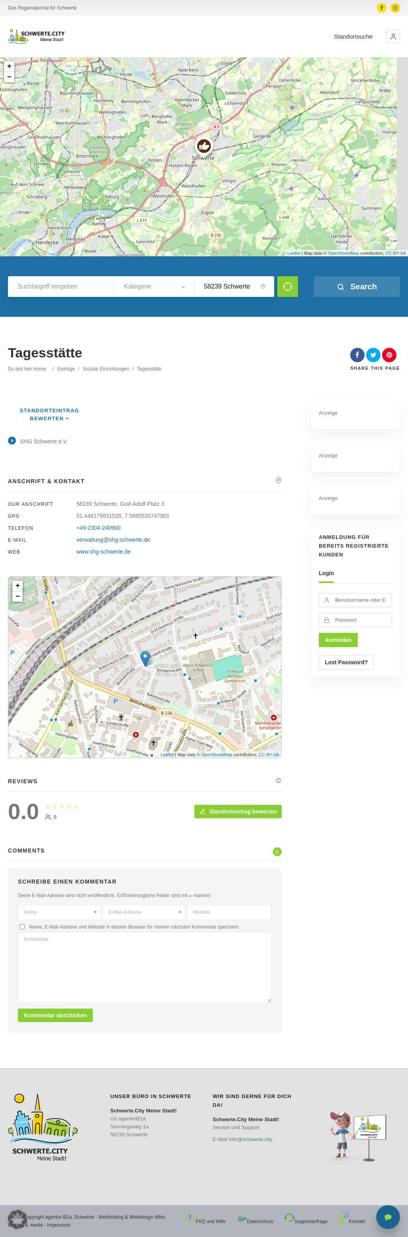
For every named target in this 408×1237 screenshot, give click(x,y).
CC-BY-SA (395, 253)
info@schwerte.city (250, 1139)
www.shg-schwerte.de (103, 551)
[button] (393, 36)
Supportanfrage (306, 1221)
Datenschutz (255, 1221)
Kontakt (352, 1221)
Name (60, 912)
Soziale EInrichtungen (105, 369)
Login (326, 573)
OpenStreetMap (343, 253)
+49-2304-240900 (98, 528)
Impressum (59, 1225)
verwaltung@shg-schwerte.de (113, 540)
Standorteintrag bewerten (238, 811)
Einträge (66, 369)
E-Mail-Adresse (144, 912)
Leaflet (293, 253)
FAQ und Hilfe (206, 1221)
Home (39, 369)
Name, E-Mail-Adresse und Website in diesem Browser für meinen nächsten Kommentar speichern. (134, 927)
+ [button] (9, 66)
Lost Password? (346, 662)
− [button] (9, 77)
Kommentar (37, 939)
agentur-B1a (58, 1217)
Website (201, 912)
